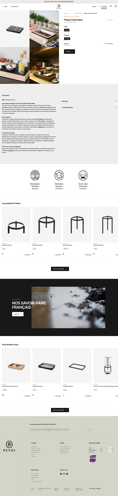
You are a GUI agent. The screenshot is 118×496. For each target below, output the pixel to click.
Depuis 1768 (34, 477)
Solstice (40, 127)
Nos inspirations (64, 452)
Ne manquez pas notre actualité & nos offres (59, 427)
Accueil (66, 13)
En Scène (66, 16)
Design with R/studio (76, 16)
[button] (103, 6)
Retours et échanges (66, 489)
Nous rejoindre (35, 475)
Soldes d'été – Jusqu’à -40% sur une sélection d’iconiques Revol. (59, 1)
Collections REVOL (35, 448)
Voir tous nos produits (60, 269)
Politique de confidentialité (79, 489)
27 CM (66, 30)
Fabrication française (36, 481)
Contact (94, 6)
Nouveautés (34, 446)
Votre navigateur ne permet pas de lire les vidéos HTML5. (68, 307)
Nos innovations (64, 450)
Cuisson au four (35, 452)
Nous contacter (35, 473)
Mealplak (33, 456)
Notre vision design (65, 448)
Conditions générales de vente (44, 489)
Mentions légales (56, 489)
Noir (67, 38)
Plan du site (33, 489)
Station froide (78, 13)
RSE (32, 479)
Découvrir (18, 314)
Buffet (32, 454)
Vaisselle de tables (35, 450)
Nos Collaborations (65, 446)
